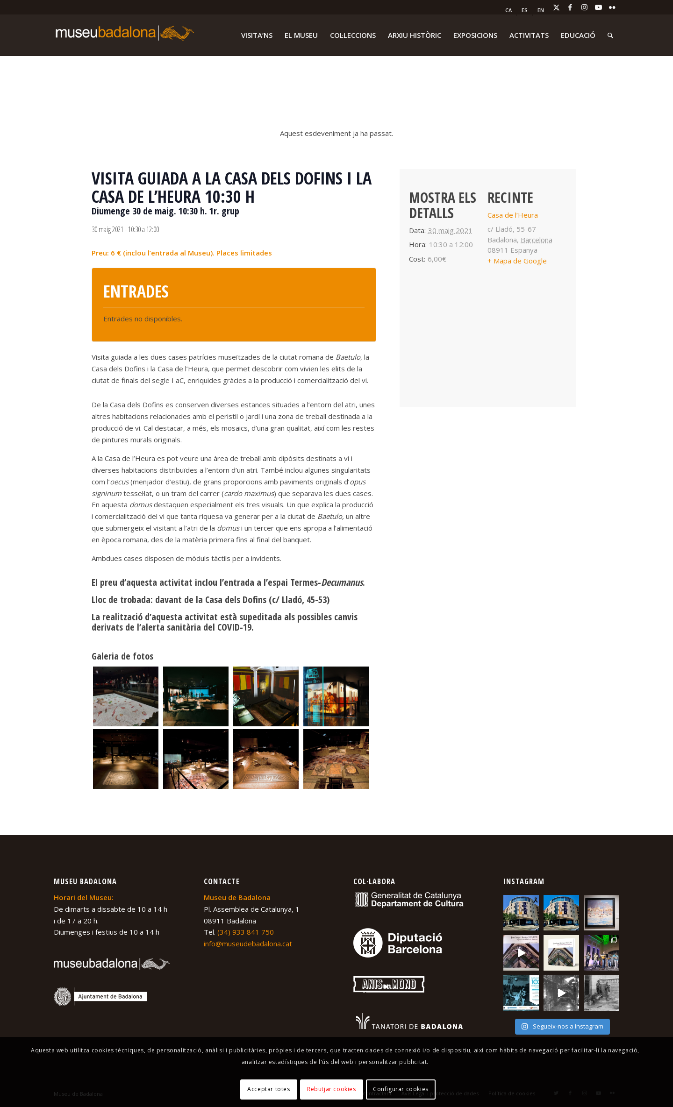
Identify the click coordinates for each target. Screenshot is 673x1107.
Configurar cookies (401, 1089)
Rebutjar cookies (331, 1089)
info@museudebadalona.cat (248, 943)
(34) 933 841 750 (245, 932)
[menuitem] (509, 10)
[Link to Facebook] (570, 7)
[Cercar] (610, 35)
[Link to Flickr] (612, 7)
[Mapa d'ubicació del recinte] (487, 345)
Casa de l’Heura (512, 215)
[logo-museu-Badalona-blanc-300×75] (124, 35)
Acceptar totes (268, 1089)
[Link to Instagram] (584, 7)
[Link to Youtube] (598, 7)
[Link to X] (556, 7)
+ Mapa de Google (517, 260)
